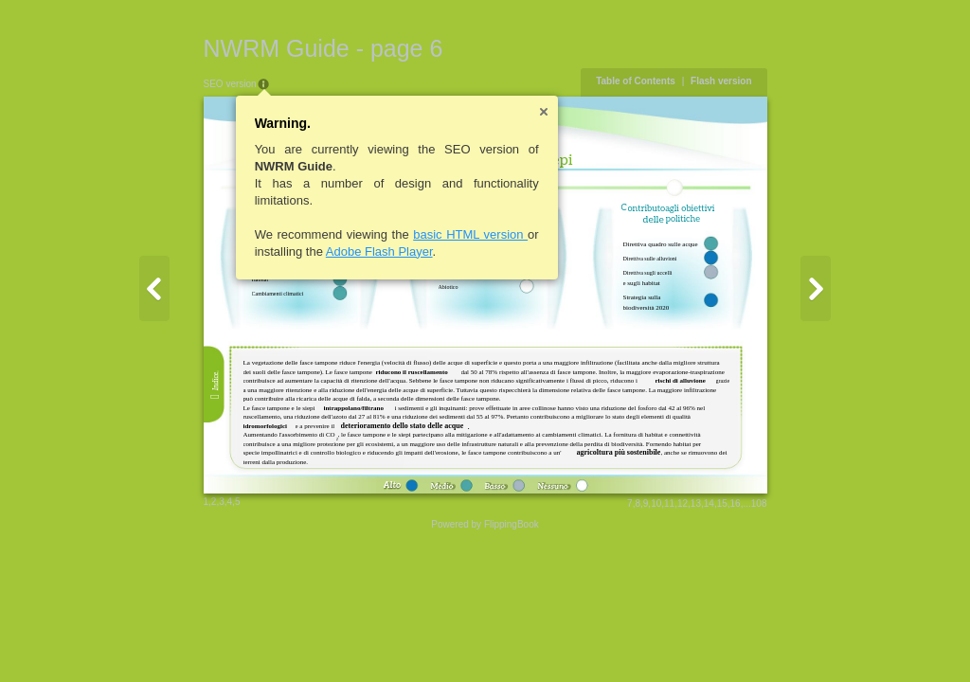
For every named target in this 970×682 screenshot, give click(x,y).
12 (682, 503)
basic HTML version (470, 234)
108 (759, 503)
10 (656, 503)
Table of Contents (635, 81)
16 (735, 503)
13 (696, 503)
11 (669, 503)
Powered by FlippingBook (484, 524)
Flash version (721, 81)
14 (709, 503)
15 (722, 503)
